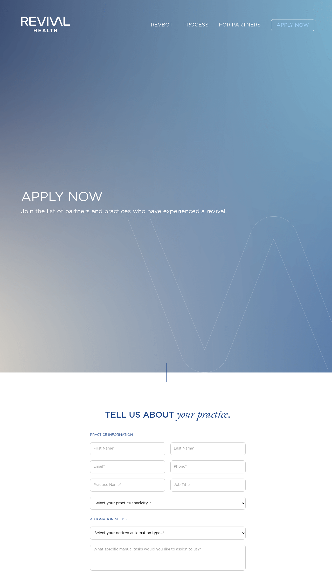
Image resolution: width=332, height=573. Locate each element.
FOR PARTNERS (240, 24)
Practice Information (111, 435)
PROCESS (196, 24)
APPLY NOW (292, 25)
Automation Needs (108, 519)
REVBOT (162, 24)
